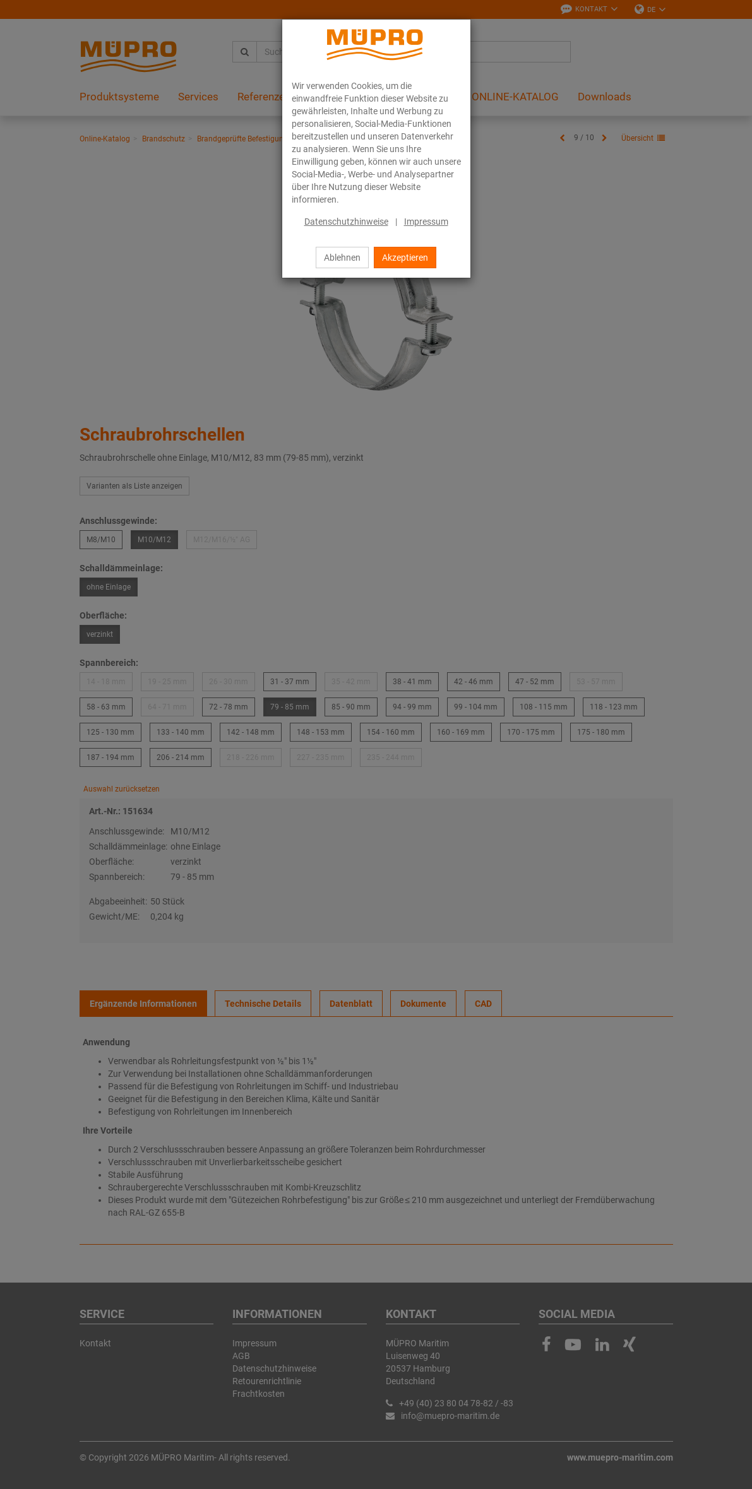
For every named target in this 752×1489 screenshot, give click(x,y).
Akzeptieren (405, 257)
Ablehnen (342, 257)
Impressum (426, 222)
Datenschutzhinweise (346, 222)
